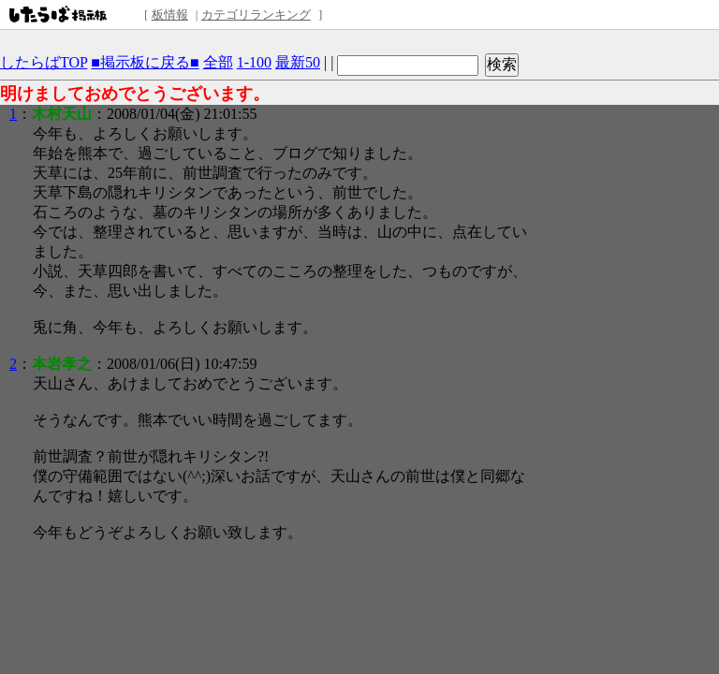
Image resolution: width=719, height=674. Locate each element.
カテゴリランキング (256, 14)
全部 (218, 62)
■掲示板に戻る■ (144, 62)
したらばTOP (43, 62)
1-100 (254, 62)
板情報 (170, 14)
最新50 (297, 62)
